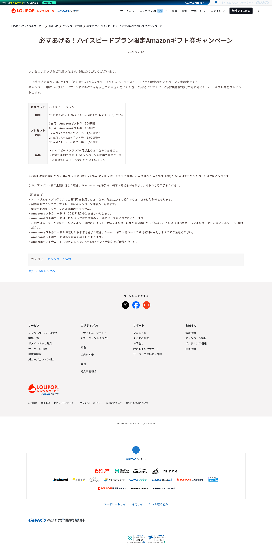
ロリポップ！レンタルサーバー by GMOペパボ (45, 10)
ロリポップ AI (154, 11)
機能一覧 (33, 338)
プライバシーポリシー (91, 402)
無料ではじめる (241, 10)
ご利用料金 (87, 355)
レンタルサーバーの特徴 (42, 333)
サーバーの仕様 (37, 349)
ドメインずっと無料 (40, 343)
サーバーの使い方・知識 (147, 354)
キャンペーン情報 (59, 259)
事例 (184, 11)
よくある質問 (141, 338)
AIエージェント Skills (41, 359)
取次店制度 (35, 354)
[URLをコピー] (146, 304)
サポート (198, 11)
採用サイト (139, 504)
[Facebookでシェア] (136, 304)
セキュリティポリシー (65, 402)
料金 (174, 11)
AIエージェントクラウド (95, 338)
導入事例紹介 (89, 371)
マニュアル (139, 333)
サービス (127, 11)
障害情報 (190, 349)
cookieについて (114, 402)
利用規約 (32, 402)
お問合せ (138, 343)
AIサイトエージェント (94, 333)
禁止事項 (45, 402)
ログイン (218, 11)
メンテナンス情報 (196, 343)
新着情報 (190, 333)
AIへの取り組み (158, 504)
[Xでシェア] (125, 304)
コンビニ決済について (137, 402)
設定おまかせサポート (146, 349)
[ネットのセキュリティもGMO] (29, 2)
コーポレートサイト (116, 504)
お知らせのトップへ (41, 271)
